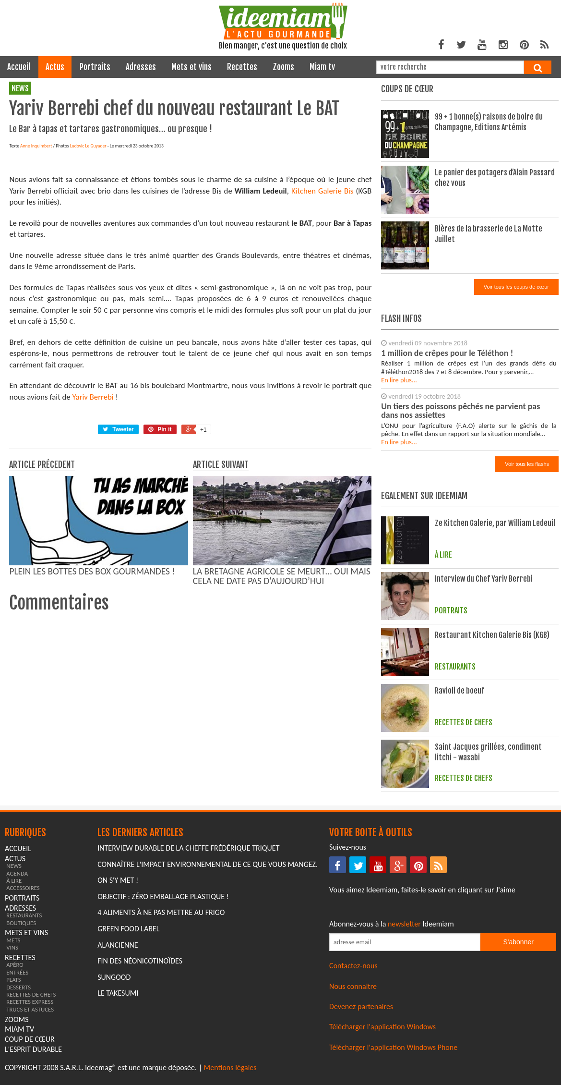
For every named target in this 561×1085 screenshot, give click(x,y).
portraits (95, 67)
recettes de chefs (31, 997)
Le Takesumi (117, 996)
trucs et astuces (30, 1012)
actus (55, 67)
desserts (18, 990)
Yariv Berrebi (93, 574)
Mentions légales (230, 1070)
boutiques (21, 925)
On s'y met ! (117, 883)
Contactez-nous (353, 969)
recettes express (29, 1005)
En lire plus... (399, 380)
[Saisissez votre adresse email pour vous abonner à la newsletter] (404, 945)
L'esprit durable (33, 1052)
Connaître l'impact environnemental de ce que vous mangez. (207, 867)
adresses (141, 67)
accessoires (23, 891)
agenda (17, 876)
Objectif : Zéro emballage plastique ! (163, 899)
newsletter (404, 926)
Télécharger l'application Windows (382, 1030)
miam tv (322, 67)
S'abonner (518, 945)
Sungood (114, 980)
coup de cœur (30, 1042)
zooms (283, 67)
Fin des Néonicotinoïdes (139, 964)
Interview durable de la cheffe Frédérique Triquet (188, 850)
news (20, 88)
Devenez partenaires (361, 1009)
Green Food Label (128, 931)
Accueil (18, 67)
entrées (17, 975)
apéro (15, 968)
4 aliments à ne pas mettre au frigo (161, 915)
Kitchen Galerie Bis (322, 368)
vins (12, 950)
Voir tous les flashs (527, 464)
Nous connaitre (353, 989)
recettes (242, 67)
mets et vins (191, 67)
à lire (14, 883)
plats (13, 983)
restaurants (24, 918)
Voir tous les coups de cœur (516, 287)
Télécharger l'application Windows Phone (393, 1050)
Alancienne (117, 947)
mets (13, 943)
